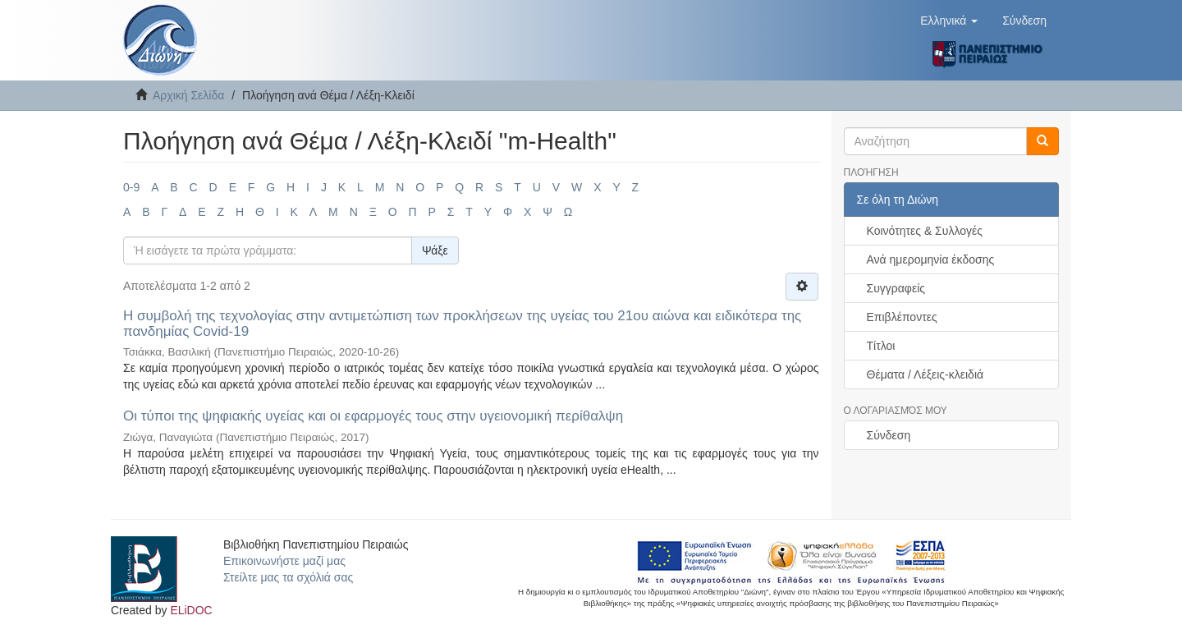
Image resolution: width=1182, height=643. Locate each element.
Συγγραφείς (896, 288)
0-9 (131, 187)
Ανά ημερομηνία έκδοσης (931, 259)
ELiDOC (191, 610)
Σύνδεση (889, 435)
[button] (949, 20)
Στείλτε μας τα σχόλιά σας (288, 577)
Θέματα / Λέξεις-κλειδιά (925, 374)
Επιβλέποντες (902, 317)
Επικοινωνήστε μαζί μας (284, 560)
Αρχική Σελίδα (188, 95)
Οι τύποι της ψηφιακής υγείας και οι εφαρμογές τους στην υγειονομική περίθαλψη (373, 416)
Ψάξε (435, 250)
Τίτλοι (881, 345)
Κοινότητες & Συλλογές (925, 230)
